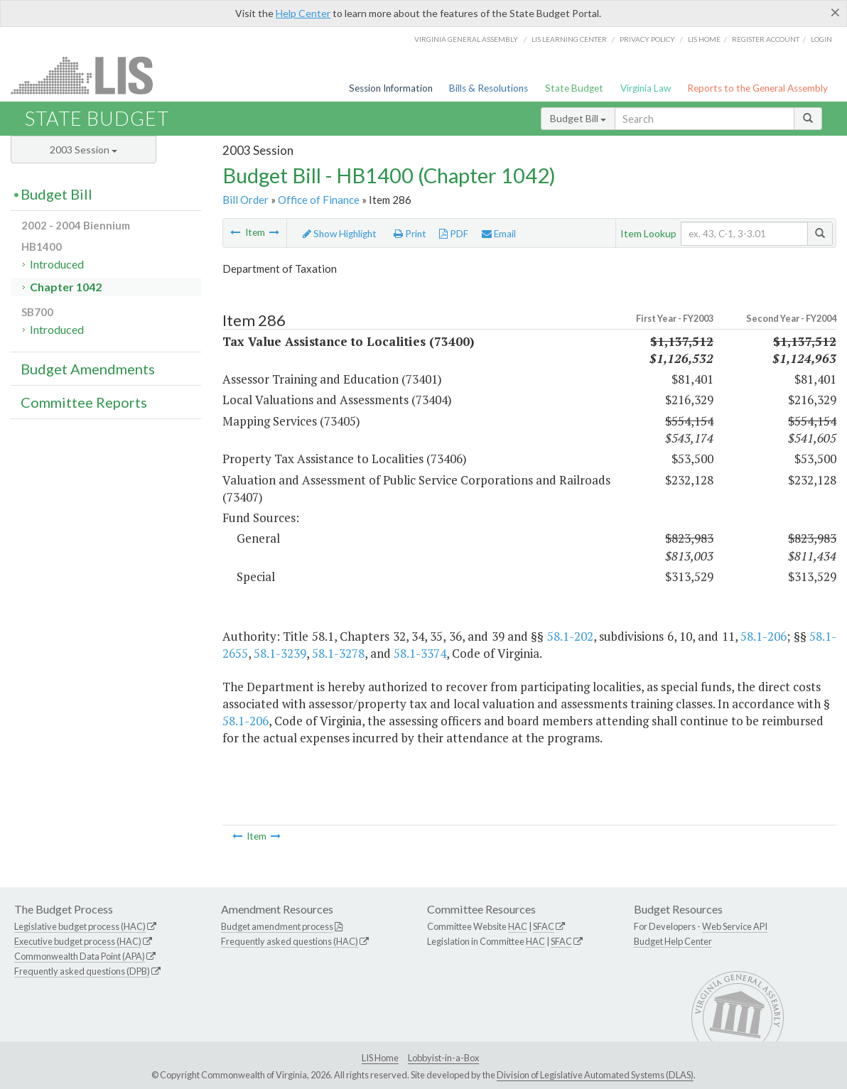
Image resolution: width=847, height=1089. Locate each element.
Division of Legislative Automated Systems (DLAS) (595, 1074)
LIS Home (380, 1057)
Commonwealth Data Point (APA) (79, 956)
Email (499, 233)
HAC (517, 926)
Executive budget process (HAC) (77, 941)
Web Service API (734, 926)
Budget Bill (578, 118)
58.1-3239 (280, 653)
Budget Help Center (673, 941)
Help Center (303, 13)
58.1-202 (570, 636)
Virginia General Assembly (466, 39)
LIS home (704, 39)
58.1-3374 (420, 653)
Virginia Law (645, 88)
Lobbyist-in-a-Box (443, 1057)
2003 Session (83, 149)
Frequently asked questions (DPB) (82, 971)
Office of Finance (319, 199)
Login (821, 39)
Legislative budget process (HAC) (80, 926)
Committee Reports (84, 402)
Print (410, 233)
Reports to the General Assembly (757, 88)
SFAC (543, 926)
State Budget (574, 88)
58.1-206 (763, 636)
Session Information (391, 88)
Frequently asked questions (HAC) (289, 941)
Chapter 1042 (66, 286)
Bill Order (245, 199)
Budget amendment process (277, 926)
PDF (453, 233)
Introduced (57, 264)
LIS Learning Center (569, 39)
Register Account (765, 39)
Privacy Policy (647, 39)
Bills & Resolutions (488, 88)
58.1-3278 (338, 653)
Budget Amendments (88, 368)
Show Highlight (340, 233)
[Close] (835, 12)
